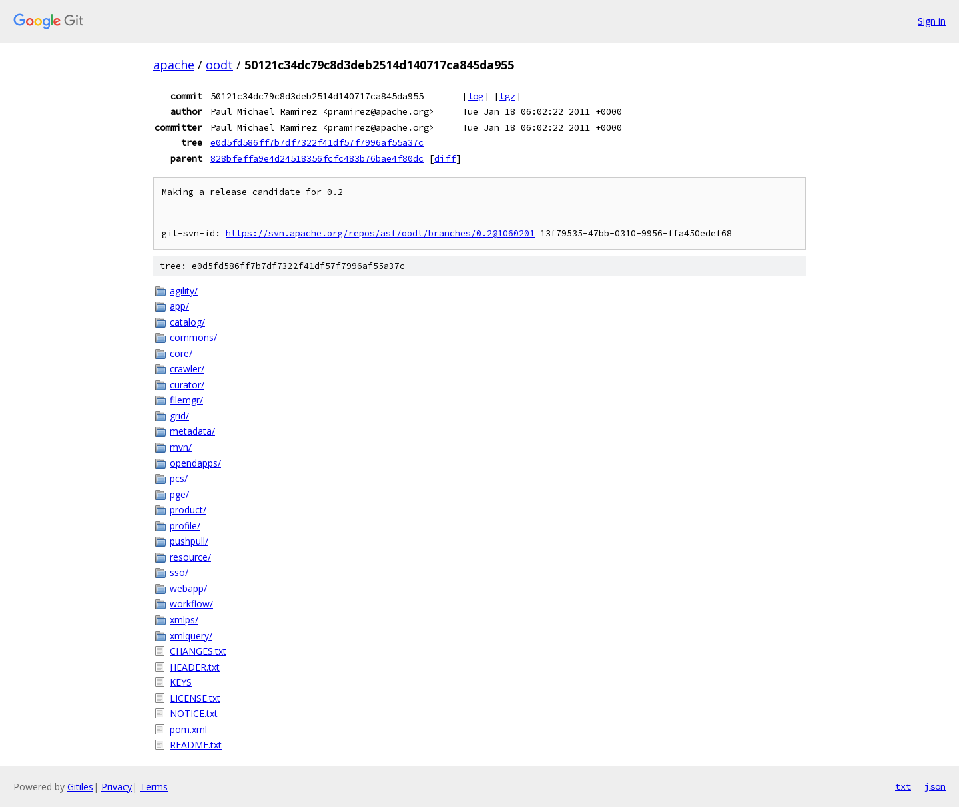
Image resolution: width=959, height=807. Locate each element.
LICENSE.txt (195, 698)
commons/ (193, 337)
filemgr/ (186, 400)
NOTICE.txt (194, 713)
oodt (219, 65)
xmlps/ (184, 619)
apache (173, 65)
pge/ (179, 494)
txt (903, 786)
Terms (154, 786)
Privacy (116, 786)
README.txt (196, 744)
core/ (181, 353)
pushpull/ (189, 541)
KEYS (181, 682)
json (935, 786)
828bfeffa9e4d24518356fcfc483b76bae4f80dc (317, 158)
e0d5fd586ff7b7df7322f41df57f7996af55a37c (317, 142)
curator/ (187, 384)
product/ (188, 509)
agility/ (184, 290)
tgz (507, 96)
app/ (179, 306)
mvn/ (181, 447)
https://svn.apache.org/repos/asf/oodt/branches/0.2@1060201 (380, 233)
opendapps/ (195, 463)
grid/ (179, 415)
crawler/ (187, 368)
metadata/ (192, 431)
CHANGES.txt (198, 651)
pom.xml (188, 729)
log (475, 96)
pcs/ (179, 478)
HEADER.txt (195, 667)
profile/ (185, 525)
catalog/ (187, 322)
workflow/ (191, 603)
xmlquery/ (191, 635)
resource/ (190, 557)
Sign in (932, 21)
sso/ (179, 572)
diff (445, 158)
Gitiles (80, 786)
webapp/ (188, 588)
